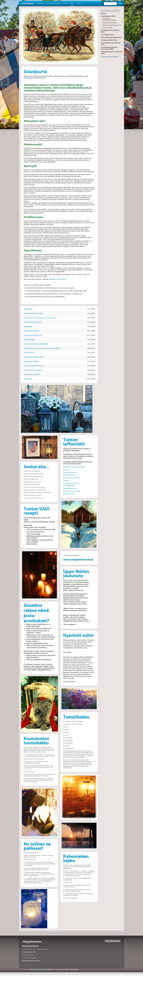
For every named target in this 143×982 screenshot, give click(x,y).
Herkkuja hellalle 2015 (109, 40)
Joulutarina (66, 469)
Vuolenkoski (28, 3)
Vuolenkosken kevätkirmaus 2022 (111, 44)
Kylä (72, 4)
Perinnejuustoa (29, 353)
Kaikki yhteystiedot (112, 941)
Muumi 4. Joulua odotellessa (71, 478)
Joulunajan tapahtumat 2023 (111, 25)
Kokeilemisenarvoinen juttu (33, 335)
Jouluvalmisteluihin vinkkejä (33, 313)
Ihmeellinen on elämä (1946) (71, 491)
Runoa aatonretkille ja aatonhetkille (36, 344)
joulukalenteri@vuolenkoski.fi (31, 961)
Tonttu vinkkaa (107, 28)
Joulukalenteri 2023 (108, 16)
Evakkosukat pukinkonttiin (33, 322)
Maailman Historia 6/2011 (58, 279)
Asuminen (40, 3)
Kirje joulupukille (29, 339)
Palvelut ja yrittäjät (53, 3)
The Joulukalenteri (68, 475)
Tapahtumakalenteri (110, 10)
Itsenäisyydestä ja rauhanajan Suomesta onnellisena (42, 348)
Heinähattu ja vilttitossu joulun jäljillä (73, 467)
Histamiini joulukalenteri (70, 488)
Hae (120, 3)
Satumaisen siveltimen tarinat (34, 357)
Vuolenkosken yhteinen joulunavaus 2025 (109, 48)
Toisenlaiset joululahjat (31, 361)
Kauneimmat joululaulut (32, 374)
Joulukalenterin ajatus (109, 23)
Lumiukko (66, 480)
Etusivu (79, 3)
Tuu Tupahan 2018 (107, 35)
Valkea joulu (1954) (69, 494)
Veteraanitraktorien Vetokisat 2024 (111, 52)
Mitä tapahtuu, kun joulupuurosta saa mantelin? (40, 318)
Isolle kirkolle (28, 379)
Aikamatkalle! (28, 309)
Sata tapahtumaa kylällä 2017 (111, 37)
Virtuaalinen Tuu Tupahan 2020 (110, 31)
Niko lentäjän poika (68, 486)
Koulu (65, 3)
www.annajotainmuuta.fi (78, 559)
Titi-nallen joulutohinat (69, 472)
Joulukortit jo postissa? (31, 331)
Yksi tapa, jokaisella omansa (33, 366)
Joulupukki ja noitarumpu (70, 483)
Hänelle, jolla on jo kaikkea (33, 370)
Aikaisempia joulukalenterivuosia (109, 19)
